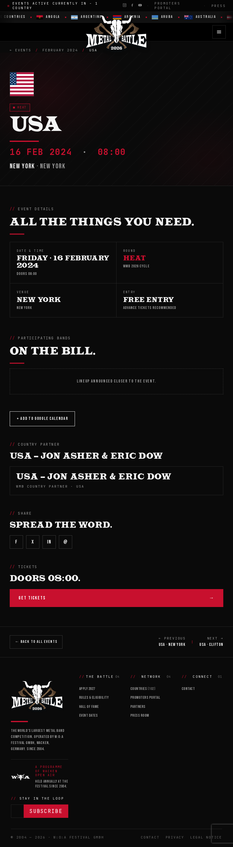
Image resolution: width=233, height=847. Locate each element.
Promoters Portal (167, 5)
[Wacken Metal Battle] (39, 694)
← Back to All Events (36, 641)
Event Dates (88, 715)
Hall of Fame (89, 706)
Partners (138, 706)
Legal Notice (206, 837)
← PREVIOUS (172, 642)
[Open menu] (219, 32)
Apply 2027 (87, 688)
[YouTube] (140, 5)
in (49, 542)
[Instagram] (125, 5)
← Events (20, 50)
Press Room (139, 715)
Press (218, 6)
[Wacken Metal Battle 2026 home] (116, 32)
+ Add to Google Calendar (42, 418)
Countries (143, 688)
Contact (188, 688)
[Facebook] (132, 5)
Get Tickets (116, 598)
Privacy (175, 837)
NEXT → (211, 642)
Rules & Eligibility (94, 697)
